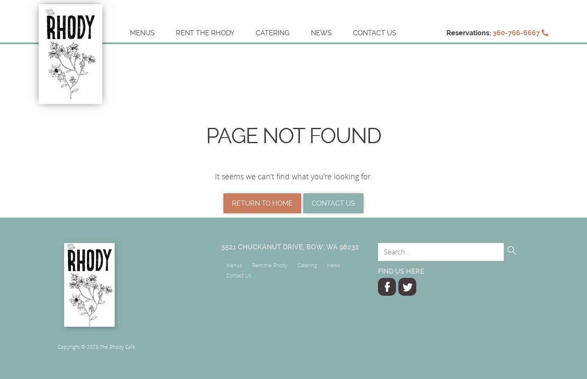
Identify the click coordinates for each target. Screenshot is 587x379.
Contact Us (374, 33)
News (321, 33)
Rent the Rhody (205, 33)
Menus (142, 33)
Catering (273, 33)
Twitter (407, 287)
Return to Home (262, 203)
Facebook (387, 287)
